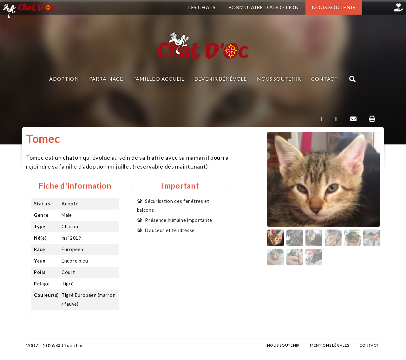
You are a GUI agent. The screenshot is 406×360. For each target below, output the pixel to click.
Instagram (384, 7)
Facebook (369, 7)
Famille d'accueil (158, 79)
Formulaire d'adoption (263, 7)
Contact (324, 79)
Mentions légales (329, 345)
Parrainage (106, 79)
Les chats (202, 7)
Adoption (64, 79)
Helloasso (398, 7)
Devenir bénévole (220, 79)
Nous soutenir (334, 7)
